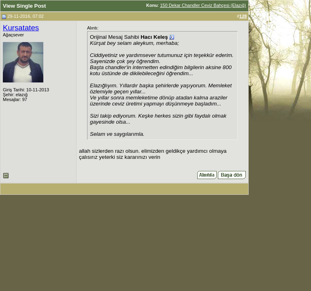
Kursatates (21, 27)
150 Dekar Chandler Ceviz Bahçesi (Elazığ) (203, 5)
